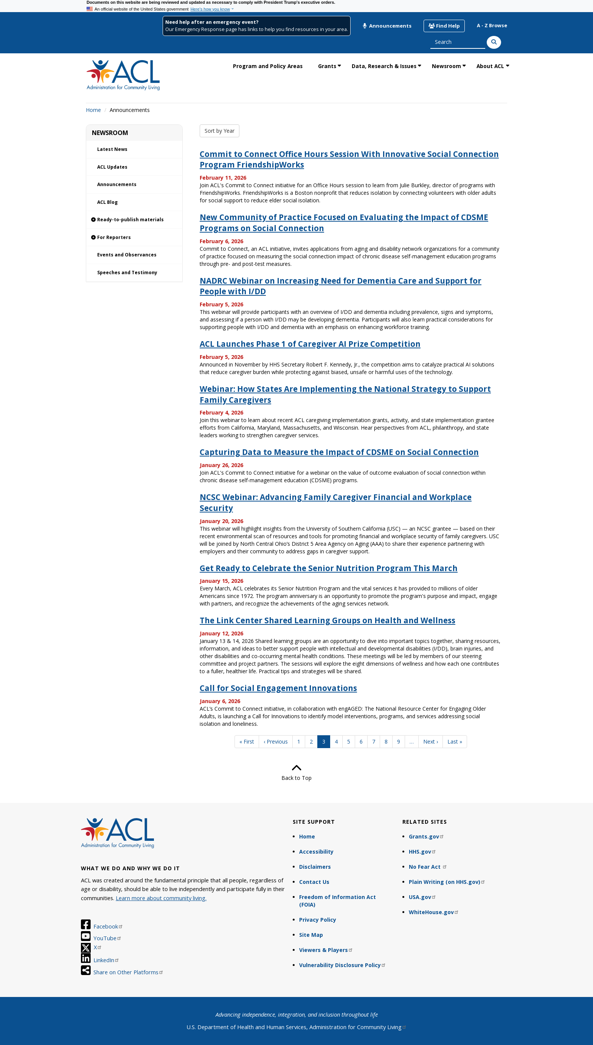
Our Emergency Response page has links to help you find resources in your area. (256, 29)
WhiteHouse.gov (434, 912)
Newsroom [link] (446, 66)
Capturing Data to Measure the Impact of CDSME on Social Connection (339, 452)
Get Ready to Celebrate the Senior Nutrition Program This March (329, 568)
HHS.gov (422, 851)
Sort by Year (219, 130)
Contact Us (314, 881)
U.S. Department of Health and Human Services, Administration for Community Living (296, 1027)
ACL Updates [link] (112, 167)
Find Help (444, 25)
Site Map (311, 934)
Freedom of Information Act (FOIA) (337, 900)
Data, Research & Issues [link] (384, 66)
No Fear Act (428, 866)
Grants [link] (327, 66)
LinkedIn (106, 960)
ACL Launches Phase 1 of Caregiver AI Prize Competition (310, 343)
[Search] (494, 42)
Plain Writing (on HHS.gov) (447, 881)
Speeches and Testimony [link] (127, 272)
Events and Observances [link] (127, 255)
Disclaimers (315, 866)
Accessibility (316, 851)
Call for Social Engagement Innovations (278, 688)
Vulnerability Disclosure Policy (342, 965)
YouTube (107, 938)
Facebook (108, 926)
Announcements (387, 25)
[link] (134, 220)
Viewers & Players (326, 949)
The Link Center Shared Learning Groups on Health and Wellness (327, 620)
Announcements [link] (117, 184)
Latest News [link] (112, 149)
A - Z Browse (492, 25)
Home (93, 109)
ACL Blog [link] (107, 202)
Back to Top (296, 772)
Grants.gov (426, 836)
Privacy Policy (317, 919)
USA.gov (422, 897)
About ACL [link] (490, 66)
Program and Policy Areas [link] (268, 66)
